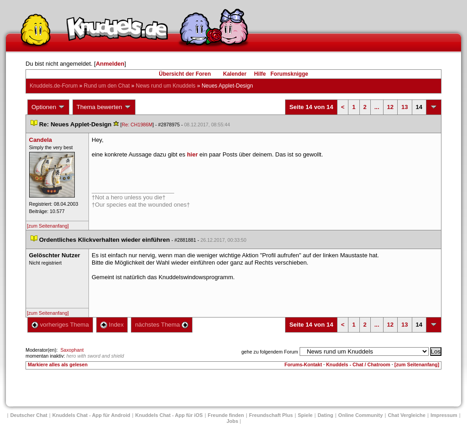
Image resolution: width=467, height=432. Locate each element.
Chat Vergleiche (406, 415)
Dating (325, 415)
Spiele (305, 415)
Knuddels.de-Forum (54, 86)
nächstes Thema (161, 324)
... (376, 107)
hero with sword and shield (95, 356)
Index (112, 324)
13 (404, 107)
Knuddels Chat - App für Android (91, 415)
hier (192, 154)
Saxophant (71, 350)
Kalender (234, 74)
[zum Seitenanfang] (48, 226)
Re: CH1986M (137, 124)
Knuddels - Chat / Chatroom (358, 364)
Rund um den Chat (107, 86)
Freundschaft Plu (271, 415)
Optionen (48, 107)
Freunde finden (226, 415)
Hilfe (260, 74)
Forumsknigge (289, 74)
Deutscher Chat (28, 415)
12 (390, 107)
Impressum (444, 415)
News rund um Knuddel (166, 86)
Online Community (360, 415)
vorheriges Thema (60, 324)
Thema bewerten (104, 107)
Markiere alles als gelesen (58, 364)
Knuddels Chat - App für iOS (169, 415)
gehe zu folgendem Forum (269, 351)
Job (233, 421)
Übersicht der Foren (185, 74)
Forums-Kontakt (303, 364)
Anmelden (110, 63)
